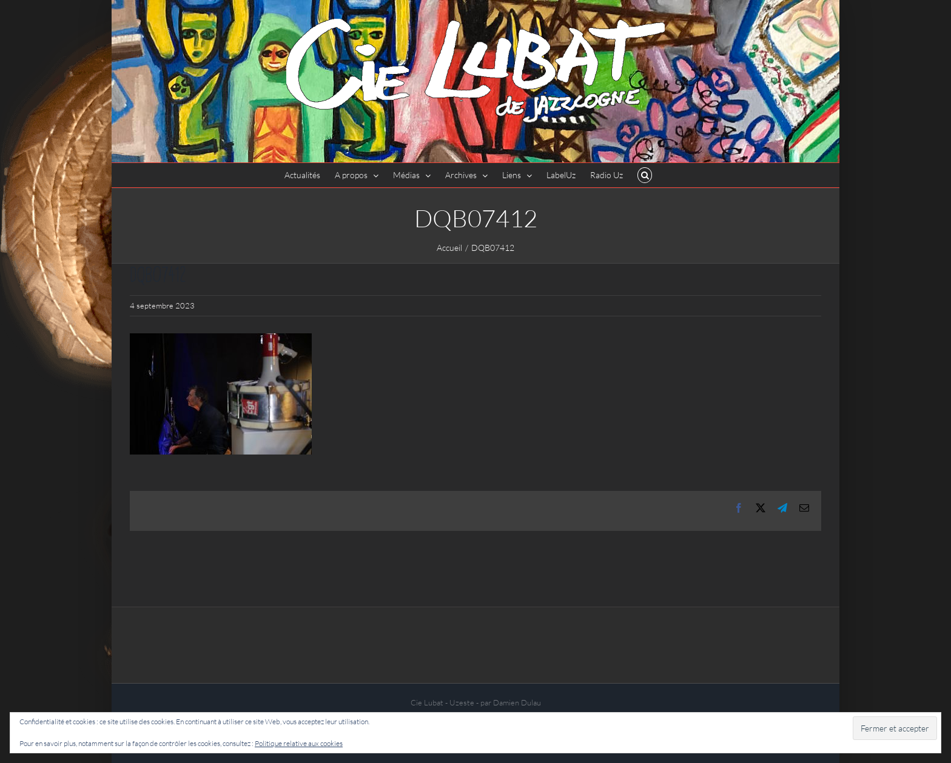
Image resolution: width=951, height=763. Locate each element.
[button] (645, 175)
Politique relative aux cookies (299, 743)
